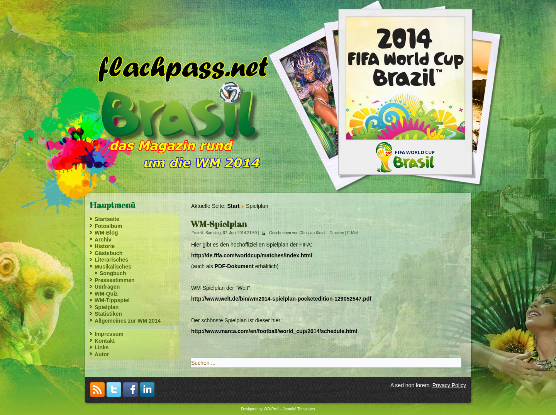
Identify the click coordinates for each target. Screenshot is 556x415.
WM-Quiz (106, 294)
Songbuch (113, 273)
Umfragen (107, 287)
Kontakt (105, 341)
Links (102, 347)
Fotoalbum (108, 226)
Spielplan (107, 307)
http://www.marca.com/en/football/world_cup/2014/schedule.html (274, 331)
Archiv (103, 239)
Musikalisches (113, 267)
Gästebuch (108, 253)
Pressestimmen (115, 280)
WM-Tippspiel (112, 300)
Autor (102, 354)
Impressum (109, 334)
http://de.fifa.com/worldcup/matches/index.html (251, 255)
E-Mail (352, 233)
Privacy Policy (449, 385)
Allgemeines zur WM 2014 (128, 321)
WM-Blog (106, 233)
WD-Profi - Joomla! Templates (289, 409)
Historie (105, 246)
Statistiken (108, 314)
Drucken (337, 233)
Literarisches (111, 260)
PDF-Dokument (234, 266)
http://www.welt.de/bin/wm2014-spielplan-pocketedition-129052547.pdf (281, 299)
